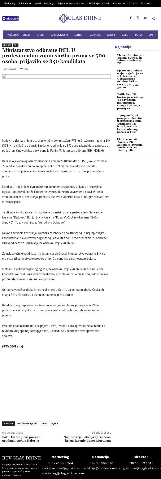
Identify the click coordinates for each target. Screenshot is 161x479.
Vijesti (7, 45)
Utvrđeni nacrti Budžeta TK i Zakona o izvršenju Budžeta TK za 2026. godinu (130, 145)
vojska (54, 423)
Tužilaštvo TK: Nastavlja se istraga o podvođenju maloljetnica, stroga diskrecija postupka (130, 101)
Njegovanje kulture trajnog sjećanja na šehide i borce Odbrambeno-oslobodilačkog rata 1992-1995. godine (130, 79)
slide (43, 423)
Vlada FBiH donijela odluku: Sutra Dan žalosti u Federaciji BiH (130, 59)
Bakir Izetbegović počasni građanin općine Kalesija (21, 439)
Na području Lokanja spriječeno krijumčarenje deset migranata (87, 439)
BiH (15, 45)
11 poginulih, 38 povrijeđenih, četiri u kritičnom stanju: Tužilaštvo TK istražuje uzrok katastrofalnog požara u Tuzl (129, 124)
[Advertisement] (56, 383)
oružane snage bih (27, 423)
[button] (153, 18)
